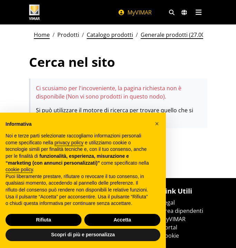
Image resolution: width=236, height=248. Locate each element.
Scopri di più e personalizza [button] (83, 234)
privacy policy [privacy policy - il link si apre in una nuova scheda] (69, 142)
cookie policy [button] (19, 169)
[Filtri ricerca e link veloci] (171, 12)
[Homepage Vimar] (34, 12)
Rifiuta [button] (43, 220)
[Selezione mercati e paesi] (184, 12)
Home (42, 35)
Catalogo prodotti (110, 35)
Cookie (170, 235)
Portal (169, 227)
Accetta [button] (122, 220)
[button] (156, 123)
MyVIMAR (135, 12)
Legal (168, 202)
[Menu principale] (198, 12)
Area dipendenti (182, 211)
